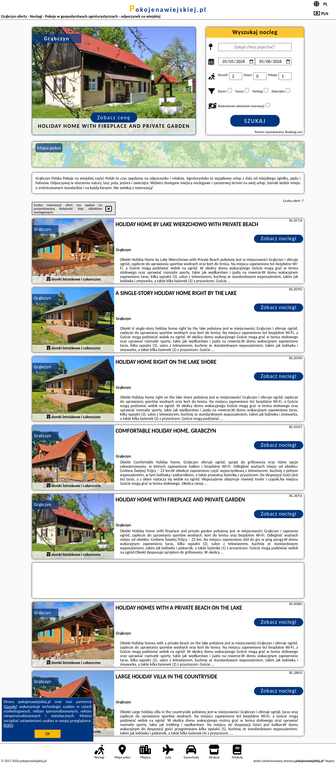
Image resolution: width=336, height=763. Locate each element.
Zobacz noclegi (279, 238)
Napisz (330, 761)
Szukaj (255, 121)
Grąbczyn (42, 229)
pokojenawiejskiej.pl (168, 9)
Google (10, 706)
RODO (8, 725)
